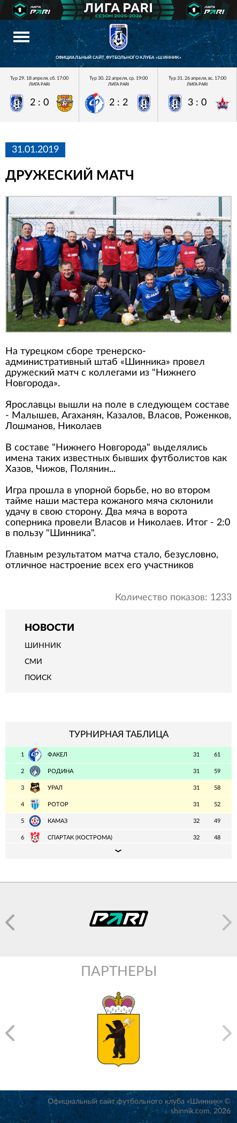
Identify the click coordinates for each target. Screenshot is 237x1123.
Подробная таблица (118, 851)
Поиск (38, 678)
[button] (9, 922)
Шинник (43, 646)
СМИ (33, 662)
